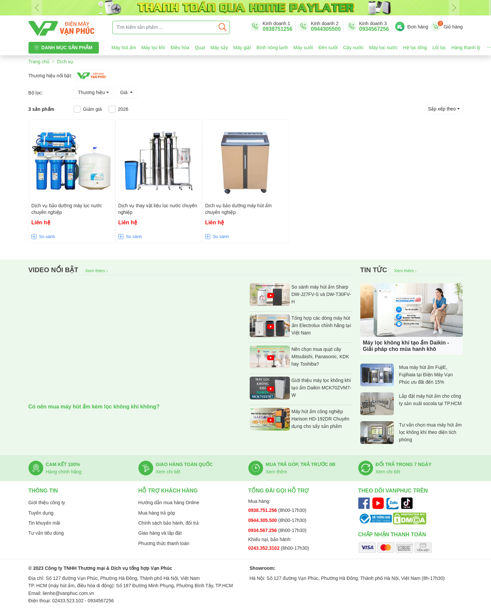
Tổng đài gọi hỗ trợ (278, 490)
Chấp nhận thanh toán (392, 534)
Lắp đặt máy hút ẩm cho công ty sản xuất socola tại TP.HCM (411, 403)
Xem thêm (96, 270)
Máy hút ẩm (124, 47)
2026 (123, 109)
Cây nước (353, 47)
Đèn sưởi (328, 47)
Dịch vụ (65, 61)
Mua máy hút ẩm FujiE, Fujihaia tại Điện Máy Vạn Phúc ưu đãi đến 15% (406, 375)
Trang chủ (39, 61)
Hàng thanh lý (465, 47)
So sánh (47, 236)
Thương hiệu (91, 92)
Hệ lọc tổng (415, 47)
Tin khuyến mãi (44, 523)
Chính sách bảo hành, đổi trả (168, 523)
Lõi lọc (439, 47)
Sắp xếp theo (442, 108)
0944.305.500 (263, 520)
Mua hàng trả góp (156, 513)
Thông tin (43, 490)
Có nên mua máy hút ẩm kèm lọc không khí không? (94, 406)
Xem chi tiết (168, 471)
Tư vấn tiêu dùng (46, 533)
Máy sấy (219, 47)
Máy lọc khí (153, 47)
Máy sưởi (303, 47)
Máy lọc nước (383, 47)
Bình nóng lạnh (272, 47)
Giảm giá (92, 109)
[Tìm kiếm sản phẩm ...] (164, 27)
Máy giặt (242, 47)
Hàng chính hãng (64, 471)
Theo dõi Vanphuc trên (393, 490)
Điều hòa (180, 47)
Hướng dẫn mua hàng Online (168, 502)
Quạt (200, 47)
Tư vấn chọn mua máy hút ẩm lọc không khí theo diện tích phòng (411, 432)
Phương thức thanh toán (163, 543)
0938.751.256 (263, 510)
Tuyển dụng (41, 513)
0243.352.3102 (264, 548)
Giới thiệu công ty (46, 502)
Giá (124, 92)
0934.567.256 (263, 530)
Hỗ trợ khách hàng (168, 490)
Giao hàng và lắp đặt (160, 533)
